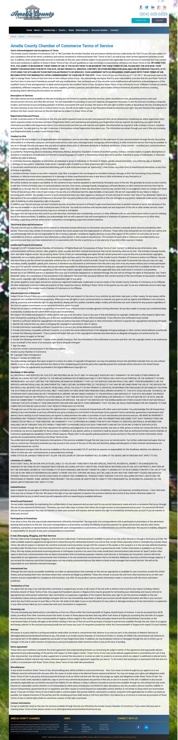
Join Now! (159, 20)
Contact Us (85, 731)
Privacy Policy (104, 725)
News (71, 30)
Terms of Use (104, 727)
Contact (114, 30)
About (37, 30)
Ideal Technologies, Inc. (106, 737)
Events (62, 30)
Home (29, 30)
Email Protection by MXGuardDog (125, 737)
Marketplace (82, 30)
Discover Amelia (99, 30)
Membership (49, 30)
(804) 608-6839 (153, 14)
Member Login (140, 20)
